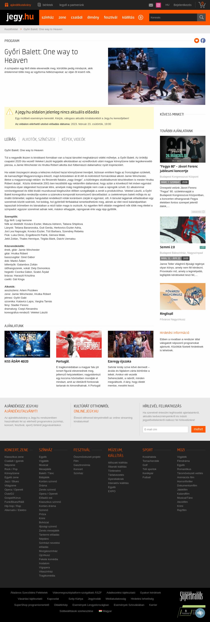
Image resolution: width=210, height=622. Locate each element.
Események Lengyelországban (91, 604)
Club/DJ (9, 493)
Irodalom (44, 563)
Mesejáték (45, 469)
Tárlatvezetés (116, 474)
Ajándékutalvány (20, 5)
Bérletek (48, 5)
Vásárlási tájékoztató (30, 598)
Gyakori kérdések (150, 592)
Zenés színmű (47, 489)
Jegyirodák (94, 598)
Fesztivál (82, 450)
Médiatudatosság (116, 598)
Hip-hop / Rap (13, 506)
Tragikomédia (47, 575)
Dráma (43, 485)
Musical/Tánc (185, 497)
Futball (147, 477)
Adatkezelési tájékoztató (120, 592)
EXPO (111, 491)
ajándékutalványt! (21, 411)
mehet (198, 429)
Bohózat (44, 522)
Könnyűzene (12, 473)
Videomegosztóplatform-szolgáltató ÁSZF (77, 592)
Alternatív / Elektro (15, 510)
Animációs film (185, 477)
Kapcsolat (53, 598)
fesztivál (110, 17)
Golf (145, 465)
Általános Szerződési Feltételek (29, 592)
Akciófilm (182, 501)
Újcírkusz (44, 555)
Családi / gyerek (14, 460)
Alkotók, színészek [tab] (38, 139)
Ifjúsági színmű (48, 526)
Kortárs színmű (48, 481)
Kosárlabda (149, 456)
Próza (42, 514)
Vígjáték (44, 460)
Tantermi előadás (49, 534)
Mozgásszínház (48, 551)
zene (62, 17)
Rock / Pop (11, 469)
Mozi (181, 450)
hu (167, 4)
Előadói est (45, 497)
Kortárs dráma (47, 506)
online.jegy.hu (86, 411)
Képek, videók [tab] (73, 139)
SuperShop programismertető (31, 604)
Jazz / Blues (12, 481)
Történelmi (114, 470)
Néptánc (44, 538)
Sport (148, 450)
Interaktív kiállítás (118, 483)
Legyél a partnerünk (71, 5)
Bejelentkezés (183, 5)
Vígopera (44, 567)
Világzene (10, 485)
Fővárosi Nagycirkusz (172, 319)
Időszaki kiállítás (118, 462)
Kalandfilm (183, 493)
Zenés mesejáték (49, 530)
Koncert (78, 469)
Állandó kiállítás (117, 466)
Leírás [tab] (10, 139)
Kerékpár (148, 473)
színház (48, 17)
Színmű (43, 510)
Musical (43, 465)
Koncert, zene (16, 450)
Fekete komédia (48, 559)
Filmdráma (183, 460)
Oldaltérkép (60, 604)
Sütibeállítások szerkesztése (76, 611)
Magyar (105, 611)
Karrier (153, 604)
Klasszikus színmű (50, 501)
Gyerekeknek (116, 478)
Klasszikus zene (14, 456)
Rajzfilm (182, 510)
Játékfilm (182, 489)
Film (76, 460)
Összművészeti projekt (87, 456)
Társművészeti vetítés (190, 473)
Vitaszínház (46, 571)
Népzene (10, 465)
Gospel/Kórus (13, 497)
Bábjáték (44, 477)
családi (76, 17)
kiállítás (128, 17)
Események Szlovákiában (129, 604)
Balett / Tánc (46, 473)
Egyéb (43, 456)
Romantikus (184, 469)
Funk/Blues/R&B (14, 501)
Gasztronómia (82, 465)
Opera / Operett (14, 489)
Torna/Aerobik (151, 460)
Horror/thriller (185, 481)
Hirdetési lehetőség (142, 598)
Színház (45, 450)
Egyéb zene (12, 477)
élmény (93, 17)
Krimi (42, 518)
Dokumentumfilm (187, 485)
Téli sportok (149, 469)
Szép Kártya (75, 598)
